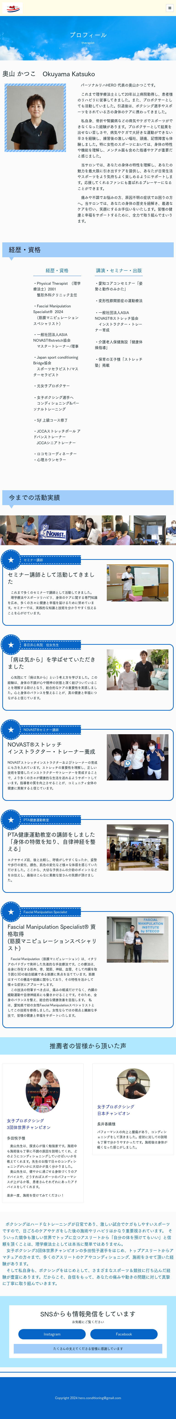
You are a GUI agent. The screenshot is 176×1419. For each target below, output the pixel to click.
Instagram (52, 1334)
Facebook (124, 1334)
